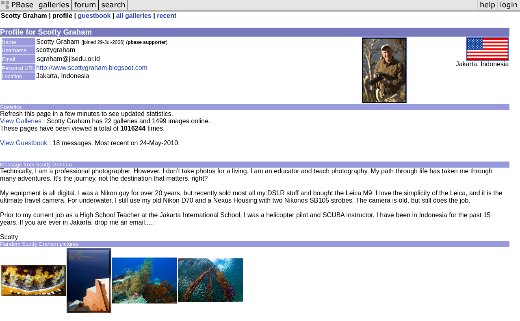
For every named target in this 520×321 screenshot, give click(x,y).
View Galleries (20, 121)
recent (166, 15)
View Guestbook (23, 143)
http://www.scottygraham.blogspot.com (91, 67)
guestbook (94, 15)
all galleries (134, 15)
